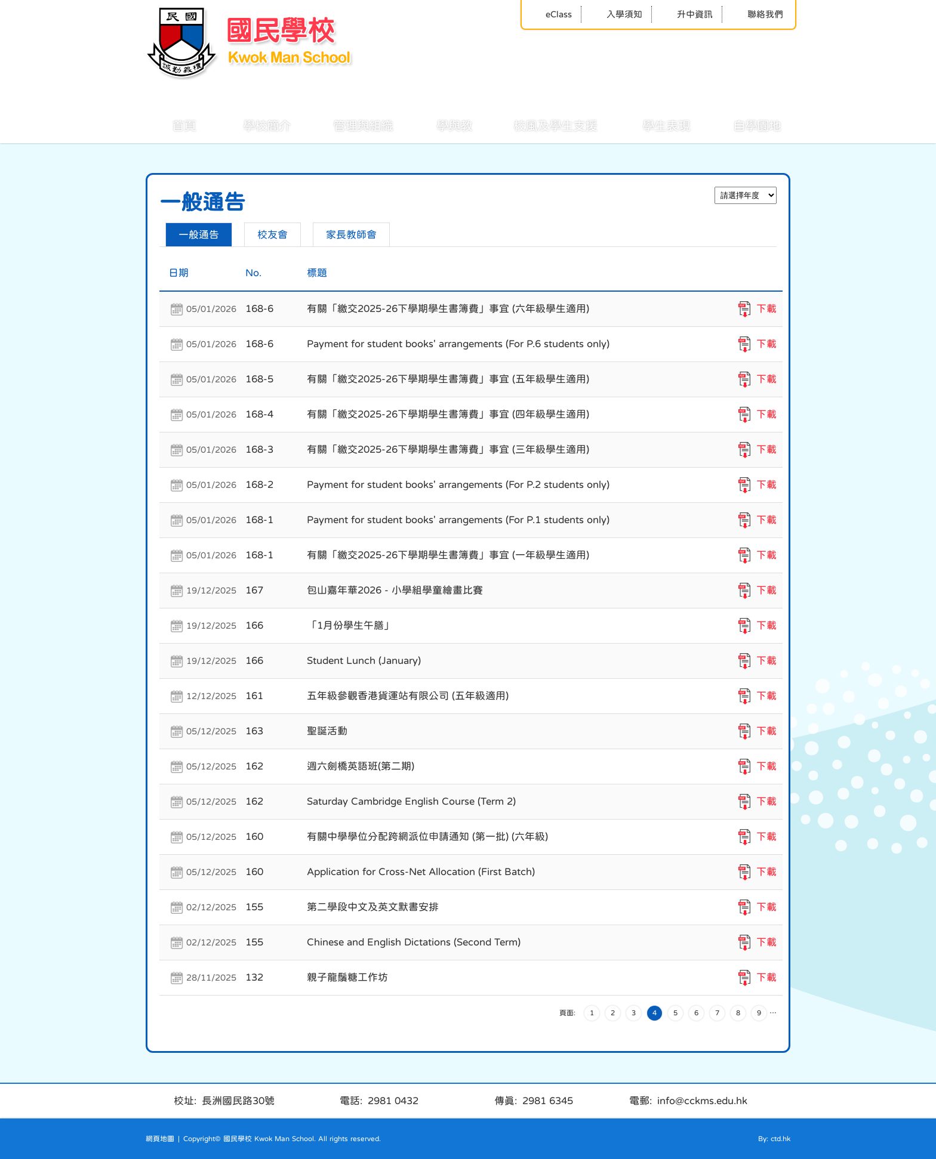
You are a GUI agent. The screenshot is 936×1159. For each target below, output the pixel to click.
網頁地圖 (160, 1138)
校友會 (272, 235)
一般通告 (198, 235)
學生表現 (653, 125)
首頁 (171, 125)
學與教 (441, 125)
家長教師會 (351, 235)
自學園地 (744, 125)
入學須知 (616, 14)
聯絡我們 (757, 14)
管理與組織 (350, 125)
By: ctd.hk (774, 1138)
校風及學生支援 (542, 125)
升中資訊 (687, 14)
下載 (766, 309)
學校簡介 (254, 125)
